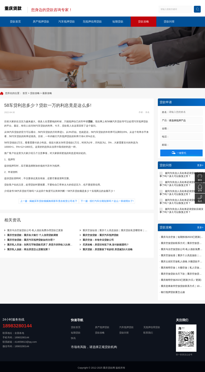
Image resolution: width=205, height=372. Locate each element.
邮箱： (165, 144)
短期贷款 (117, 21)
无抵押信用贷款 (92, 21)
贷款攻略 (143, 21)
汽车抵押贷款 (66, 21)
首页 (25, 93)
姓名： (165, 112)
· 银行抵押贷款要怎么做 (172, 292)
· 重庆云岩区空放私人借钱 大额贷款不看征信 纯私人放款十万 (181, 261)
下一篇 (107, 201)
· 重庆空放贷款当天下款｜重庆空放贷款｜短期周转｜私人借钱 (181, 273)
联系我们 (148, 332)
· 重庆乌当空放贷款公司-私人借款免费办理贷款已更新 (181, 249)
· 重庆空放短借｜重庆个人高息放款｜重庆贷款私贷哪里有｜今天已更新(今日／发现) (181, 255)
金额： (165, 128)
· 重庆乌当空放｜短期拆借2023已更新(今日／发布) (181, 237)
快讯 (73, 338)
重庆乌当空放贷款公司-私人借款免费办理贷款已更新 (35, 230)
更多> (200, 165)
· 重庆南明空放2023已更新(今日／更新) (180, 279)
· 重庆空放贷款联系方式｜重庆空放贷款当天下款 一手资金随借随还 (181, 243)
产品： (165, 120)
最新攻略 (47, 93)
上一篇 (48, 201)
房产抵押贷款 (41, 21)
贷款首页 (15, 21)
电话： (165, 136)
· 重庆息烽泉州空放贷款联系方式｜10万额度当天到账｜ (181, 286)
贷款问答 (169, 21)
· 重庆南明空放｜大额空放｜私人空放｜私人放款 (181, 267)
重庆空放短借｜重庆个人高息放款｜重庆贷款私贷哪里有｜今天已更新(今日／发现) (116, 230)
